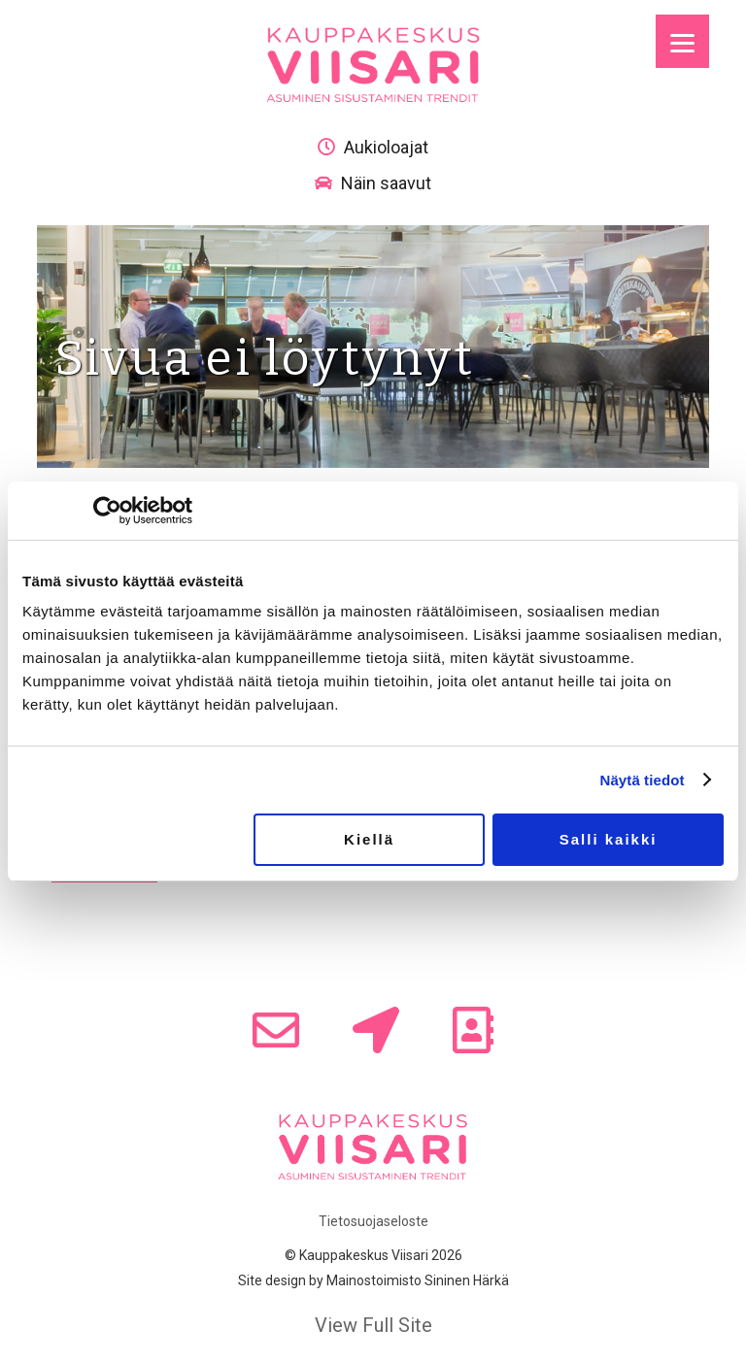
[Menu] (682, 41)
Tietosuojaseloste (373, 1221)
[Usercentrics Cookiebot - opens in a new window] (107, 510)
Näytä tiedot (642, 780)
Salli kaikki (609, 839)
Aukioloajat (373, 147)
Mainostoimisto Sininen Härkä (417, 1280)
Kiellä (369, 839)
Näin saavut (373, 183)
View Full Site (373, 1325)
